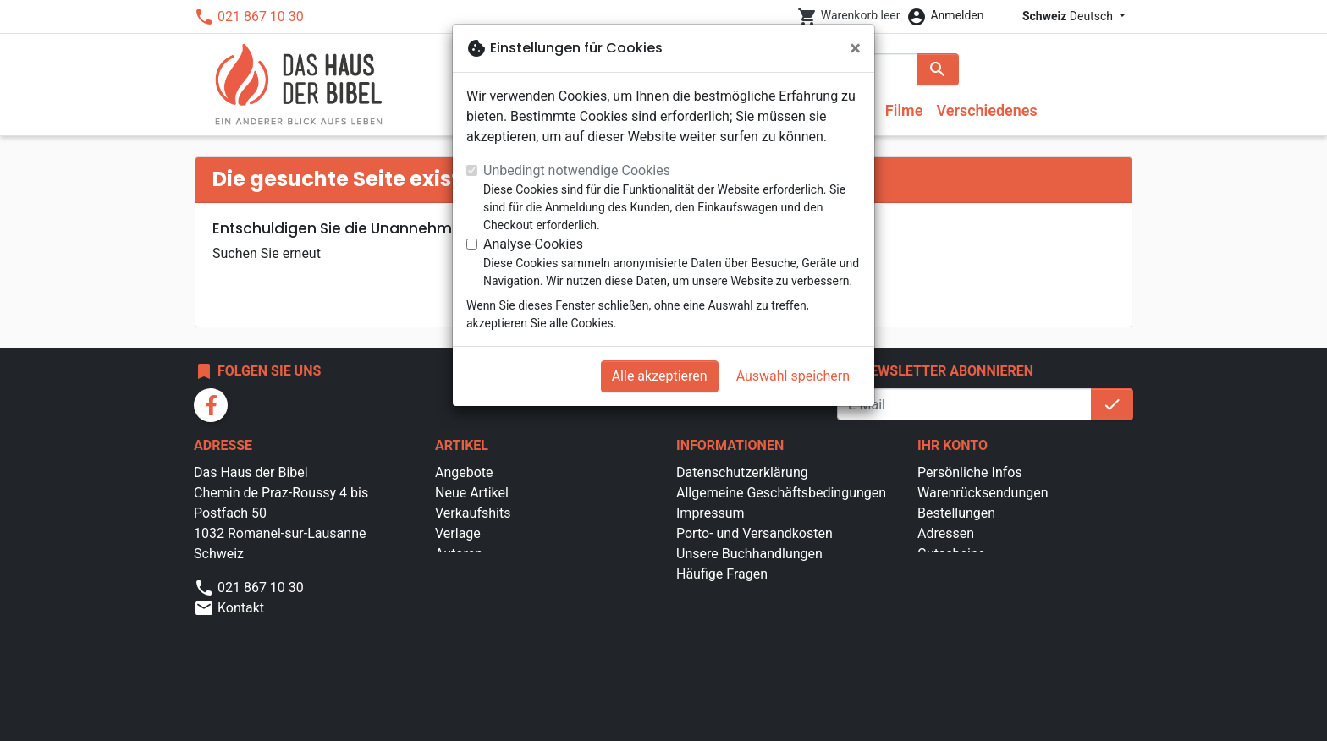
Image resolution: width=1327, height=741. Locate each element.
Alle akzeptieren (660, 376)
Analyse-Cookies (533, 244)
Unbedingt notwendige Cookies (576, 170)
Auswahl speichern (793, 376)
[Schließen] (855, 48)
